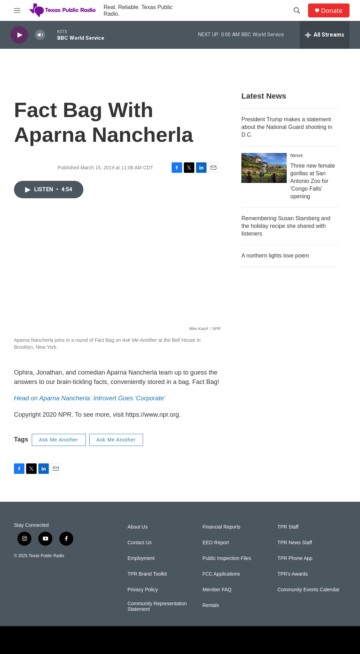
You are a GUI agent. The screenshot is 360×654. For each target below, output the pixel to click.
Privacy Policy (143, 589)
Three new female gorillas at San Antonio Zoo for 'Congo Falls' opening (312, 181)
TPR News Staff (294, 542)
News (296, 155)
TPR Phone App (294, 558)
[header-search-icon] (296, 10)
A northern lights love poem (275, 256)
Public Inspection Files (226, 558)
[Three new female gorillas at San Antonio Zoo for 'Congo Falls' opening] (264, 168)
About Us (138, 527)
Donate (332, 10)
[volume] (40, 35)
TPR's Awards (292, 574)
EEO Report (215, 542)
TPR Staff (287, 527)
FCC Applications (221, 574)
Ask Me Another (58, 440)
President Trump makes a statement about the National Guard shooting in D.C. (286, 127)
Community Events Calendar (308, 589)
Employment (141, 558)
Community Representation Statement (157, 606)
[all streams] (325, 35)
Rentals (210, 605)
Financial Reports (221, 527)
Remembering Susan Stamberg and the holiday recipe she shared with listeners (285, 226)
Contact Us (140, 542)
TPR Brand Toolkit (147, 574)
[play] (19, 35)
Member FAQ (216, 589)
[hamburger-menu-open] (17, 10)
